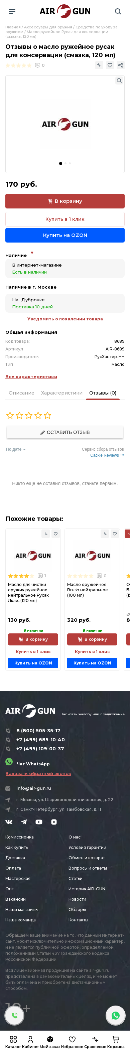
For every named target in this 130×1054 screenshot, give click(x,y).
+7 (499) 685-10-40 (40, 740)
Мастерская (17, 878)
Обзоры (77, 909)
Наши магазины (21, 909)
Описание (21, 393)
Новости (77, 899)
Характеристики (62, 393)
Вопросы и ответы (88, 868)
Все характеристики (31, 376)
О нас (75, 837)
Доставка (15, 857)
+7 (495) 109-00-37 (40, 749)
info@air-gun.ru (33, 788)
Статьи (76, 878)
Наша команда (20, 919)
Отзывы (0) (102, 393)
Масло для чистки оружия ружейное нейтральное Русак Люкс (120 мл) (28, 592)
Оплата (13, 868)
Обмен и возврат (87, 857)
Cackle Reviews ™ (107, 455)
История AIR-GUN (87, 888)
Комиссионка (19, 837)
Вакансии (15, 899)
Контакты (78, 919)
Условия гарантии (87, 847)
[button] (60, 163)
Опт (9, 888)
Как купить (16, 847)
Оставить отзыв (65, 432)
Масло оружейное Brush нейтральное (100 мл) (87, 590)
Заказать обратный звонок (38, 773)
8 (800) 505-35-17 (38, 731)
